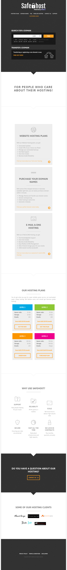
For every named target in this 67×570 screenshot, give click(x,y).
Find (48, 36)
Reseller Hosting (38, 13)
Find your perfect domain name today (33, 207)
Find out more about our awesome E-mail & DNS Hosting (33, 254)
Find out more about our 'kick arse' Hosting (33, 161)
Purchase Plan (44, 355)
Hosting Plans (15, 13)
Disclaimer (45, 553)
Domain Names (24, 13)
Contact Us (48, 13)
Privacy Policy (23, 553)
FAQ (31, 13)
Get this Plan (44, 327)
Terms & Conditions (34, 553)
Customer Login (34, 16)
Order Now (22, 355)
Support (54, 13)
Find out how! (18, 55)
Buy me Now (22, 327)
